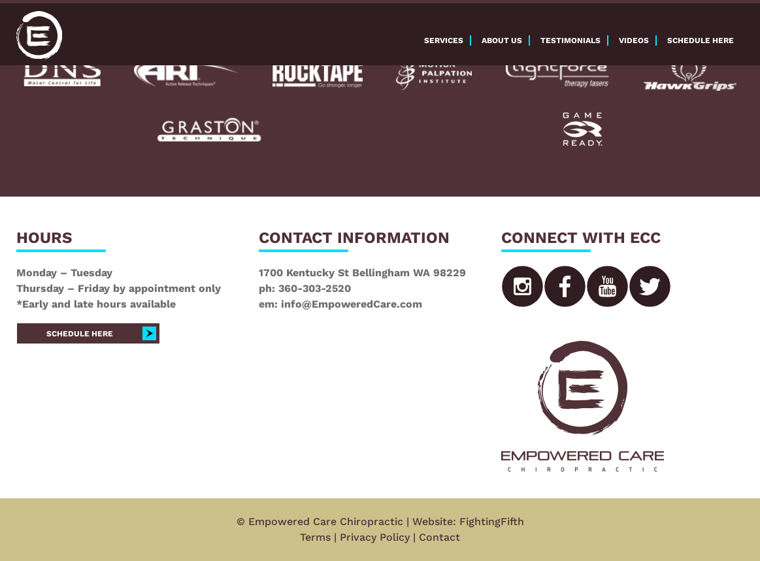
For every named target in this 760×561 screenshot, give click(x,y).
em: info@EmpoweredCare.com (340, 304)
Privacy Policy (375, 537)
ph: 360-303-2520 (305, 288)
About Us (502, 40)
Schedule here (700, 40)
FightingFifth (491, 521)
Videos (634, 40)
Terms (315, 537)
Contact (439, 537)
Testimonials (570, 40)
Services (443, 40)
